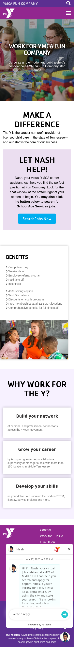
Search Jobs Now (37, 218)
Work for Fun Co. (52, 536)
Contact (45, 530)
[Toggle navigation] (68, 13)
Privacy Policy (35, 628)
